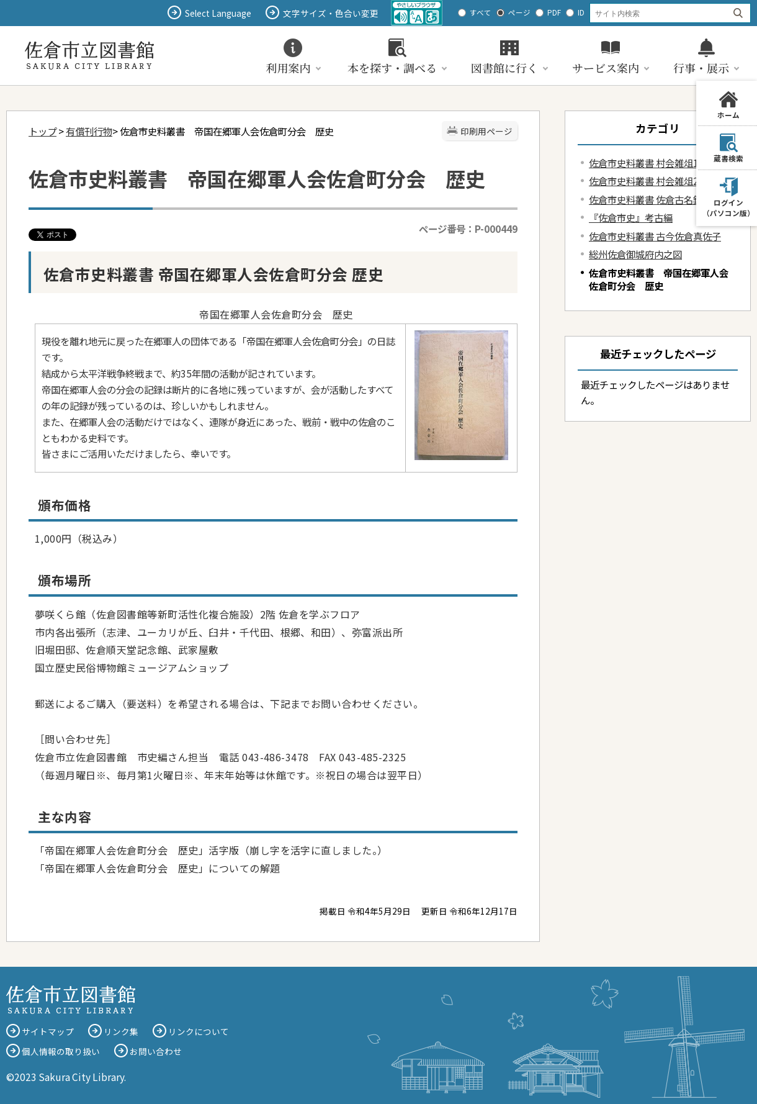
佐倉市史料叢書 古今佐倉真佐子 (655, 236)
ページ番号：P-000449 (468, 228)
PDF (554, 12)
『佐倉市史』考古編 (631, 217)
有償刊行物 (89, 131)
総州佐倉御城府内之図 (635, 254)
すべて (480, 12)
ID (581, 12)
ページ (519, 12)
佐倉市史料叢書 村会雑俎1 (644, 163)
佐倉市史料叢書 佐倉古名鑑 (645, 199)
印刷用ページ (486, 131)
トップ (42, 131)
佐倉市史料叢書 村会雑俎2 (644, 181)
